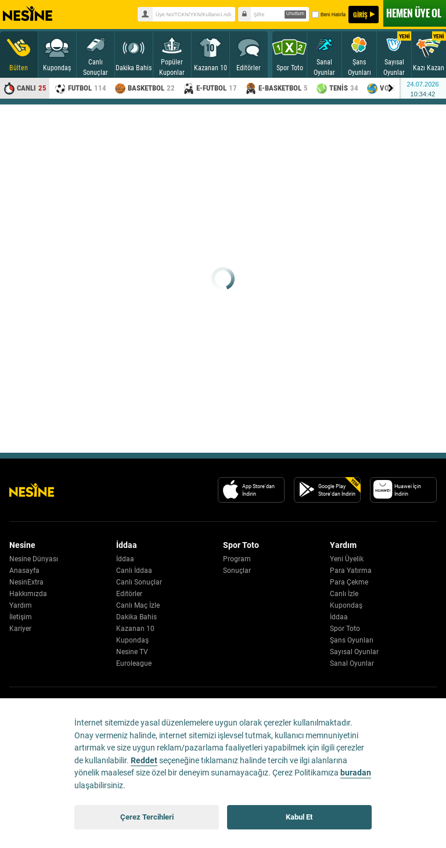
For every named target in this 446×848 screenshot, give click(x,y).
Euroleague (134, 663)
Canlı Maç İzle (138, 605)
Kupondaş (132, 640)
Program (237, 559)
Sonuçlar (237, 570)
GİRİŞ (360, 14)
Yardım (20, 605)
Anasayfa (24, 570)
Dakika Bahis (136, 617)
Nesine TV (132, 652)
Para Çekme (349, 582)
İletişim (20, 617)
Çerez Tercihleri (147, 817)
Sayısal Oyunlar (354, 652)
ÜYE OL (413, 13)
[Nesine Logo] (31, 490)
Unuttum (295, 13)
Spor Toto (345, 629)
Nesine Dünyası (33, 559)
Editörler (129, 594)
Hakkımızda (28, 594)
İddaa (125, 559)
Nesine (27, 14)
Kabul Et (299, 817)
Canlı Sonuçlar (139, 582)
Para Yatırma (351, 570)
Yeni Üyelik (347, 559)
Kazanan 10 (135, 629)
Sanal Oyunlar (352, 663)
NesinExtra (26, 582)
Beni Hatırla (328, 14)
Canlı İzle (344, 594)
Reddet (144, 761)
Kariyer (20, 629)
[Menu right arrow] (391, 88)
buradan (355, 773)
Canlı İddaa (134, 570)
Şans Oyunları (351, 640)
